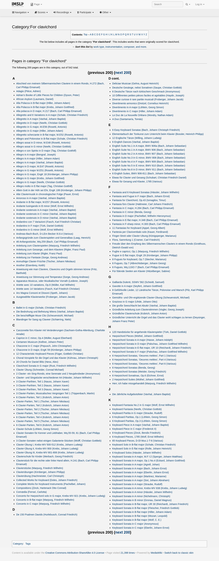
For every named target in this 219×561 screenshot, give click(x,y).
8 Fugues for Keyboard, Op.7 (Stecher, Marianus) (139, 259)
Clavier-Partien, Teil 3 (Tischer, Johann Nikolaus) (42, 413)
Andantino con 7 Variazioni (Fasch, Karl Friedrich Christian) (48, 221)
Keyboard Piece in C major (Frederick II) (134, 428)
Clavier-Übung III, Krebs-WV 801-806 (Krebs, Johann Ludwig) (50, 452)
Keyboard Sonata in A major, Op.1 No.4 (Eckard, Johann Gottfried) (148, 460)
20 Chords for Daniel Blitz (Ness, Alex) (37, 361)
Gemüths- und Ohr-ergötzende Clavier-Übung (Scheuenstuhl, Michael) (151, 297)
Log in (199, 4)
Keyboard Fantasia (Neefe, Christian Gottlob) (137, 409)
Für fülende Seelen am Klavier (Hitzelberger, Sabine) (141, 271)
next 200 (122, 72)
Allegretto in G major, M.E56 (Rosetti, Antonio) (41, 126)
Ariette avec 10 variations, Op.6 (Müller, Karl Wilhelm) (45, 284)
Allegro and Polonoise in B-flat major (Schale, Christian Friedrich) (51, 138)
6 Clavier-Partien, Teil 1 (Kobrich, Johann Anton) (42, 397)
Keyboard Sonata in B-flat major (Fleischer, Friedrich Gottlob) (145, 508)
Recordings (62, 12)
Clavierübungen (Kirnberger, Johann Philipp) (40, 472)
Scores (41, 12)
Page (36, 4)
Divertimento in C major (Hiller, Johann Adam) (137, 111)
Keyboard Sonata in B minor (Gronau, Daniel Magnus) (142, 500)
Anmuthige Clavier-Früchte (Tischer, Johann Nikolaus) (45, 261)
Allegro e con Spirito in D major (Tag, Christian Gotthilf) (46, 150)
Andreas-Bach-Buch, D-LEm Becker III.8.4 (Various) (44, 233)
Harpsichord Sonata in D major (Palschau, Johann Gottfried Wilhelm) (150, 343)
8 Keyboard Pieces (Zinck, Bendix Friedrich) (136, 432)
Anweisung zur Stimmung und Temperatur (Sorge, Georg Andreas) (52, 277)
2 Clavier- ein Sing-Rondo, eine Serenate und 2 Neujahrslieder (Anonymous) (58, 373)
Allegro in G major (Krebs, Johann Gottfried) (40, 178)
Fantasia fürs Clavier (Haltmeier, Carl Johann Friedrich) (142, 204)
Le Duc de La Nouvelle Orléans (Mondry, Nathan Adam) (142, 115)
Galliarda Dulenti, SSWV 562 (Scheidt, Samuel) (138, 282)
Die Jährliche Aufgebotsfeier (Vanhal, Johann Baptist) (141, 394)
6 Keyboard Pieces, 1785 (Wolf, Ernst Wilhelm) (138, 436)
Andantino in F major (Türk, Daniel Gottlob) (39, 225)
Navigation (20, 12)
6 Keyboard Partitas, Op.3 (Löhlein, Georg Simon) (139, 421)
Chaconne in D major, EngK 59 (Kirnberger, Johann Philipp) (48, 349)
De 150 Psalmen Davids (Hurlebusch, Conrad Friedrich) (46, 514)
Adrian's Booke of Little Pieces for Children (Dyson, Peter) (48, 95)
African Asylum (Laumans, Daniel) (34, 99)
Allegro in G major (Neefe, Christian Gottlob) (40, 182)
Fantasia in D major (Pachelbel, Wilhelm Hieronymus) (141, 216)
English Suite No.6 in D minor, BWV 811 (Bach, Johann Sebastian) (148, 169)
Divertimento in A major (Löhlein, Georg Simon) (138, 107)
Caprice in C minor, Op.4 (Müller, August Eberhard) (44, 338)
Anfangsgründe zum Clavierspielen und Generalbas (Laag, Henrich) (53, 237)
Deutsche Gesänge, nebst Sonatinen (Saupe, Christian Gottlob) (147, 87)
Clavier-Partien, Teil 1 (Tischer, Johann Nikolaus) (42, 401)
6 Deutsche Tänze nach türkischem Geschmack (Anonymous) (146, 91)
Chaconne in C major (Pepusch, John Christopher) (44, 346)
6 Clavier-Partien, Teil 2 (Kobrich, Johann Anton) (42, 405)
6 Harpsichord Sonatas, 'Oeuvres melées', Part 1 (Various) (144, 355)
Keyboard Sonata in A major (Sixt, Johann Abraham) (140, 480)
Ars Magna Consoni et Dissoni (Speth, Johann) (42, 293)
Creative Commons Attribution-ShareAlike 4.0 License (74, 552)
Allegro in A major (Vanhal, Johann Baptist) (39, 162)
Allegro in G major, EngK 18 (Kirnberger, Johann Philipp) (47, 174)
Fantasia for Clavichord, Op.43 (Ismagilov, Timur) (139, 200)
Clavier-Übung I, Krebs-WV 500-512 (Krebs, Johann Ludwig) (49, 444)
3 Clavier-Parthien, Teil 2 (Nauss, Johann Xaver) (42, 385)
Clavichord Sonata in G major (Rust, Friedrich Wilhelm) (46, 365)
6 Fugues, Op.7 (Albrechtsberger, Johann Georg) (139, 263)
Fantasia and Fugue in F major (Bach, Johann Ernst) (141, 196)
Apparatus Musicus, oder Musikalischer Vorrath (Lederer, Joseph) (52, 281)
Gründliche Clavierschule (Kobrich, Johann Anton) (139, 313)
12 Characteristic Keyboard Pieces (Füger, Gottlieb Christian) (49, 353)
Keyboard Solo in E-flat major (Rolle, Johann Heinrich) (142, 448)
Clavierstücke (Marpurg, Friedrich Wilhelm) (39, 468)
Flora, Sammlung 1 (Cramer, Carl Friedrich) (136, 239)
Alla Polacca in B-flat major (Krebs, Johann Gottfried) (45, 107)
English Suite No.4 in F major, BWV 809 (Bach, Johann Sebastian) (148, 161)
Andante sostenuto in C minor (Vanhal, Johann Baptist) (46, 214)
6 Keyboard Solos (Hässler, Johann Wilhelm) (136, 452)
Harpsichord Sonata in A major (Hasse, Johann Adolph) (142, 340)
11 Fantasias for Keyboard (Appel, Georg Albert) (138, 228)
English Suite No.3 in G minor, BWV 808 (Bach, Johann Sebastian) (148, 157)
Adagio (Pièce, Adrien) (28, 91)
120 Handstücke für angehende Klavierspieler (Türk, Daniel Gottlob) (149, 332)
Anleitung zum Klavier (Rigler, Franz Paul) (39, 253)
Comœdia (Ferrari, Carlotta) (31, 492)
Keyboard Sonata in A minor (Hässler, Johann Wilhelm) (142, 492)
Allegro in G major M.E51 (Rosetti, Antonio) (39, 170)
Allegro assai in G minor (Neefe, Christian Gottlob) (43, 146)
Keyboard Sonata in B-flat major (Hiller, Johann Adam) (142, 512)
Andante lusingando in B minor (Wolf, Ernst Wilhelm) (45, 206)
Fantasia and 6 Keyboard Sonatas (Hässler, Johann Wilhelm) (145, 192)
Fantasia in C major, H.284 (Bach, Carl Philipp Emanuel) (143, 208)
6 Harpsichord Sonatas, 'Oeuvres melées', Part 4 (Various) (144, 359)
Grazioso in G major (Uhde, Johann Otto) (134, 301)
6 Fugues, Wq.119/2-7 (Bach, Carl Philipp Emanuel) (140, 267)
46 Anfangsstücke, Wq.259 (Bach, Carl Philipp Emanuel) (47, 241)
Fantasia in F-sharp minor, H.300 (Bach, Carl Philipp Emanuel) (146, 224)
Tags (28, 543)
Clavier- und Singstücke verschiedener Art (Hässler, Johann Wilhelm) (54, 377)
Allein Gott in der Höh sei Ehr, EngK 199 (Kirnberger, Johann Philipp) (54, 190)
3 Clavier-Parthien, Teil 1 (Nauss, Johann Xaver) (42, 381)
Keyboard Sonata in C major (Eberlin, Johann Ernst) (140, 527)
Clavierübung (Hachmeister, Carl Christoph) (40, 476)
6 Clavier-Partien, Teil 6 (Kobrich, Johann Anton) (42, 425)
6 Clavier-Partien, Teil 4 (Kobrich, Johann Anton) (42, 417)
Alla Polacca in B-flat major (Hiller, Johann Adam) (43, 103)
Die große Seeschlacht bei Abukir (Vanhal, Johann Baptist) (144, 305)
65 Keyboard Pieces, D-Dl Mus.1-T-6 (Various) (137, 440)
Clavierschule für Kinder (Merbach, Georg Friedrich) (44, 456)
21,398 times (128, 552)
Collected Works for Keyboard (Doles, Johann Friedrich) (47, 480)
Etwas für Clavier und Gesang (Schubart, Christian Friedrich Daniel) (149, 177)
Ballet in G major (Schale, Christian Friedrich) (41, 307)
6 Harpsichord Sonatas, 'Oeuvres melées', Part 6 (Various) (144, 363)
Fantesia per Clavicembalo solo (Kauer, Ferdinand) (140, 232)
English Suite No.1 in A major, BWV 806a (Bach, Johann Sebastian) (149, 145)
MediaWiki (156, 552)
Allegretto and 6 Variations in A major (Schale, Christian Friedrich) (52, 115)
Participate (85, 12)
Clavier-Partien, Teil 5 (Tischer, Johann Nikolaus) (42, 421)
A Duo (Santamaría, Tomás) (127, 119)
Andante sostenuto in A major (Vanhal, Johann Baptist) (46, 210)
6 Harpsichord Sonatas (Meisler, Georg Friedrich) (139, 371)
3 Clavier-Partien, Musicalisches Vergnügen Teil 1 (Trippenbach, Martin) (55, 393)
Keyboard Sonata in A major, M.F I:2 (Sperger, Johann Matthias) (147, 456)
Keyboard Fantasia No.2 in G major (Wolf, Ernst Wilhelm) (143, 405)
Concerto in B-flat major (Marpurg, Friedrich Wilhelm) (45, 499)
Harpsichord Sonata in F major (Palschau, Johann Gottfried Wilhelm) (149, 351)
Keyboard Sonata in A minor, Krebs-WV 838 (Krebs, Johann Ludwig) (149, 488)
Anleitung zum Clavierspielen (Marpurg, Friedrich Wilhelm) (48, 245)
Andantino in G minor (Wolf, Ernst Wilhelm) (39, 229)
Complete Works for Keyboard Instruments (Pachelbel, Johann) (51, 484)
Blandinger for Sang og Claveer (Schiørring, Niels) (43, 319)
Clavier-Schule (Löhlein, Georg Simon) (37, 429)
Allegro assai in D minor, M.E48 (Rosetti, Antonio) (43, 142)
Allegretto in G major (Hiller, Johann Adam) (39, 130)
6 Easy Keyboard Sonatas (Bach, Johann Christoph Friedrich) (146, 130)
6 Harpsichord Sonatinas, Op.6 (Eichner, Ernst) (138, 375)
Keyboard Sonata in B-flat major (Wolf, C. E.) (136, 519)
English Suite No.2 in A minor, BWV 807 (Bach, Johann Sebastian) (148, 153)
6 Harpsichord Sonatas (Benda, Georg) (133, 367)
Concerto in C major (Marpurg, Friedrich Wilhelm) (43, 503)
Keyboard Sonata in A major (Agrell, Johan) (136, 464)
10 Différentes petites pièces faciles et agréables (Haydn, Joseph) (148, 95)
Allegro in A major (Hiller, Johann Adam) (38, 158)
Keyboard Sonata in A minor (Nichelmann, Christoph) (141, 496)
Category (18, 543)
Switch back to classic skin (179, 552)
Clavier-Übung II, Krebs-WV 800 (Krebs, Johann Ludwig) (47, 448)
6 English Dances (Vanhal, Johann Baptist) (135, 142)
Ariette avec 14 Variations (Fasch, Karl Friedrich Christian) (48, 288)
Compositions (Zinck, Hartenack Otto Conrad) (41, 488)
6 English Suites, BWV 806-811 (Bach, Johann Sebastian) (144, 173)
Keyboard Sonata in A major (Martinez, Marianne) (139, 476)
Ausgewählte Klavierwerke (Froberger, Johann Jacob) (45, 296)
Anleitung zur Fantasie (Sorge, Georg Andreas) (42, 257)
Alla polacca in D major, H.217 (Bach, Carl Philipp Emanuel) (49, 111)
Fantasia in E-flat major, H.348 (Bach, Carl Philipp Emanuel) (145, 220)
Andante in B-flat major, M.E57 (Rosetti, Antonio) (42, 202)
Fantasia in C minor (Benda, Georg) (131, 212)
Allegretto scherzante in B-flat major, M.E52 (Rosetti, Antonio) (49, 134)
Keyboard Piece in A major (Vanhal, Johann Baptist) (140, 425)
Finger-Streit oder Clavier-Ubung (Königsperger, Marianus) (144, 235)
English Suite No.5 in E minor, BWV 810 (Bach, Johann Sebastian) (148, 165)
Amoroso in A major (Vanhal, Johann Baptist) (40, 198)
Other (105, 12)
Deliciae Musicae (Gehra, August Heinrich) (135, 83)
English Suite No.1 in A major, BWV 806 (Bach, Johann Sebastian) (148, 149)
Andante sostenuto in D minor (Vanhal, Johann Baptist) (46, 217)
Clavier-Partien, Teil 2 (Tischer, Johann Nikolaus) (42, 409)
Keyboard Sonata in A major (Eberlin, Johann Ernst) (140, 472)
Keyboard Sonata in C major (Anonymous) (135, 523)
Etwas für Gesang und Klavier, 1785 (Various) (137, 181)
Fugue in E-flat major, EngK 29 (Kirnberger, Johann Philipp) (144, 255)
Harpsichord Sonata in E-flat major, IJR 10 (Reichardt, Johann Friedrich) (151, 347)
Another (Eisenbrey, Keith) (30, 265)
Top (85, 34)
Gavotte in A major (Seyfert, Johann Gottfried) (137, 286)
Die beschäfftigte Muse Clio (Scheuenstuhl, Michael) (44, 315)
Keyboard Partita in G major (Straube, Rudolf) (137, 413)
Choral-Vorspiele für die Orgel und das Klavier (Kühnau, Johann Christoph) (57, 358)
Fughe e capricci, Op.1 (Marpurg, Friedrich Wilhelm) (140, 251)
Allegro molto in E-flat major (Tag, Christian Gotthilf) (44, 186)
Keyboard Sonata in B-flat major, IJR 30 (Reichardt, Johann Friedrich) (150, 504)
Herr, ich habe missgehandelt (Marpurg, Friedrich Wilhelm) (144, 383)
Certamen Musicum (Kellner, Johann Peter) (40, 342)
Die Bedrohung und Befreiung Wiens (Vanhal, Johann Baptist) (50, 311)
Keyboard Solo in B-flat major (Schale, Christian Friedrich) (144, 444)
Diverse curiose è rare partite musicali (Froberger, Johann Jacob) (147, 99)
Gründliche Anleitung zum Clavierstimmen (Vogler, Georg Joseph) (148, 309)
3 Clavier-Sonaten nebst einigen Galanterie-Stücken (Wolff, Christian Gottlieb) (58, 440)
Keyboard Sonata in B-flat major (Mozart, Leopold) (139, 516)
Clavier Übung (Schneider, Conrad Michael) (40, 369)
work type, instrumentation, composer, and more (120, 46)
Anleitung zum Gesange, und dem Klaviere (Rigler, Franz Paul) (50, 249)
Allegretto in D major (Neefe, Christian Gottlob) (41, 123)
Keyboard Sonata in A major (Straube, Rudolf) (137, 484)
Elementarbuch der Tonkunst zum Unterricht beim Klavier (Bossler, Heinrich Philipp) (158, 134)
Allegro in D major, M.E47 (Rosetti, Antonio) (40, 166)
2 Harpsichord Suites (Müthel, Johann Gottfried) (138, 379)
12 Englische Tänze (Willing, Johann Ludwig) (137, 138)
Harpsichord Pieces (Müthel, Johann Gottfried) (137, 336)
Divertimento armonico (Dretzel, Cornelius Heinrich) (140, 103)
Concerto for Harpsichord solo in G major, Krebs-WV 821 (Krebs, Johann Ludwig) (60, 495)
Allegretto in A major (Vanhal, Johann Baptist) (41, 119)
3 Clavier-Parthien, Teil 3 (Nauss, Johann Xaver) (42, 389)
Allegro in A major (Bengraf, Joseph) (36, 154)
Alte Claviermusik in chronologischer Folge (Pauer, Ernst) (47, 194)
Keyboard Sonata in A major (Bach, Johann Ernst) (139, 468)
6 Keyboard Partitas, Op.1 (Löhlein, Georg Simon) (139, 417)
